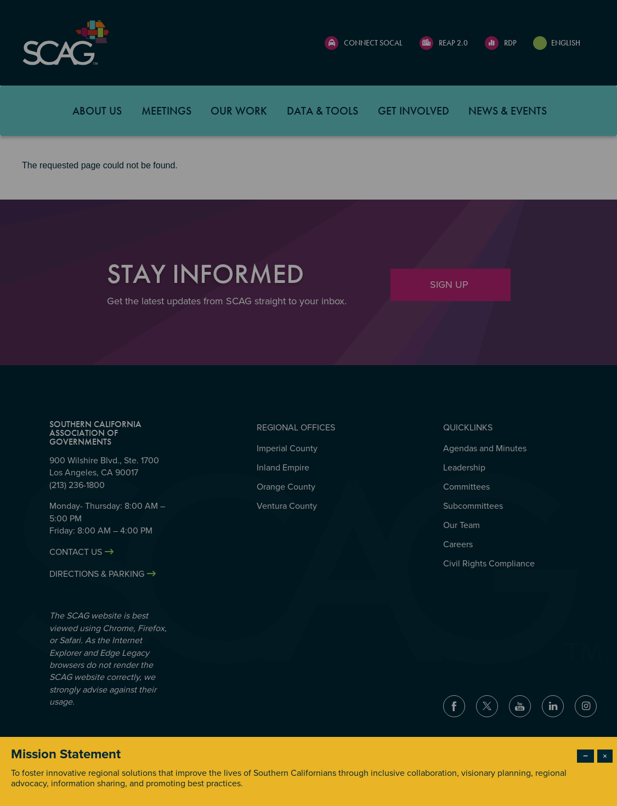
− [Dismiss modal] (585, 756)
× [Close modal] (605, 756)
